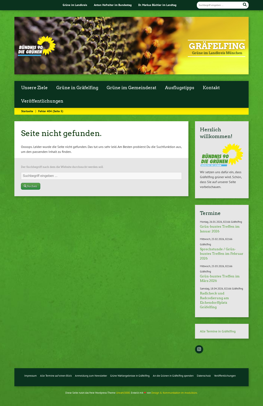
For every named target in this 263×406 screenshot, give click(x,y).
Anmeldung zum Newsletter (91, 375)
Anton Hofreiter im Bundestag (113, 5)
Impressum (30, 375)
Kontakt (211, 87)
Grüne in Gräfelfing (77, 87)
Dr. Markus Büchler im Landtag (157, 5)
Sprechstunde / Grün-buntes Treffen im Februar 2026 (221, 253)
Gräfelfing (217, 46)
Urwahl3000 (123, 392)
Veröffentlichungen (42, 101)
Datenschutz (204, 375)
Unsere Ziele (34, 87)
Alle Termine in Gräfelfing (218, 331)
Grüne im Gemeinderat (131, 87)
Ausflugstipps (179, 87)
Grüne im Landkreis (75, 5)
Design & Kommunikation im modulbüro (174, 392)
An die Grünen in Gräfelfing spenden (173, 375)
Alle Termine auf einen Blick (56, 375)
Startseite (27, 111)
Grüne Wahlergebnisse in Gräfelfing (130, 375)
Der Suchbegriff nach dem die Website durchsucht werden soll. (62, 166)
